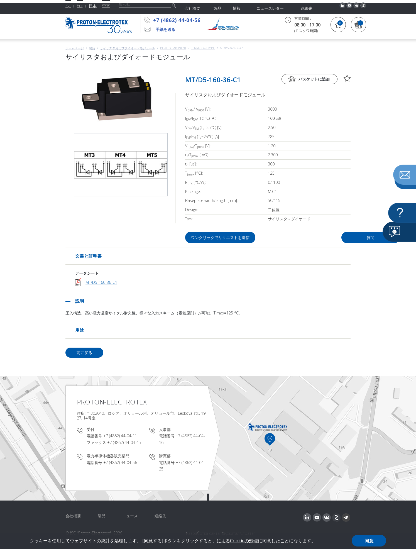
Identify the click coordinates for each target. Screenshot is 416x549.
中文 (106, 5)
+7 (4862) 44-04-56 (176, 20)
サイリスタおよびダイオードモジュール (127, 48)
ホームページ (74, 48)
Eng (80, 5)
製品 (92, 48)
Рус (68, 5)
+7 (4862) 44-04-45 (124, 442)
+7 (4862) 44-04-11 (120, 435)
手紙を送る (165, 29)
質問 (319, 237)
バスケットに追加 (314, 79)
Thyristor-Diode (203, 48)
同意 (368, 541)
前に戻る (84, 352)
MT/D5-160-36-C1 (101, 282)
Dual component (173, 48)
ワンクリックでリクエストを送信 (221, 237)
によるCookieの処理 (237, 541)
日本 (93, 5)
